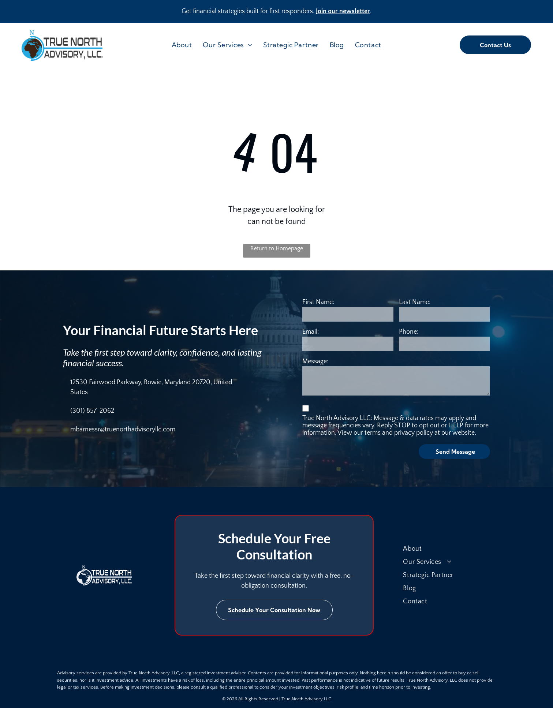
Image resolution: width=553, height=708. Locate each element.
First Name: (318, 302)
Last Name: (414, 302)
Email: (310, 332)
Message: (315, 361)
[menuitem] (182, 45)
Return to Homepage (276, 248)
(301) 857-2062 (92, 411)
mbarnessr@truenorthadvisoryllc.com (122, 429)
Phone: (408, 332)
